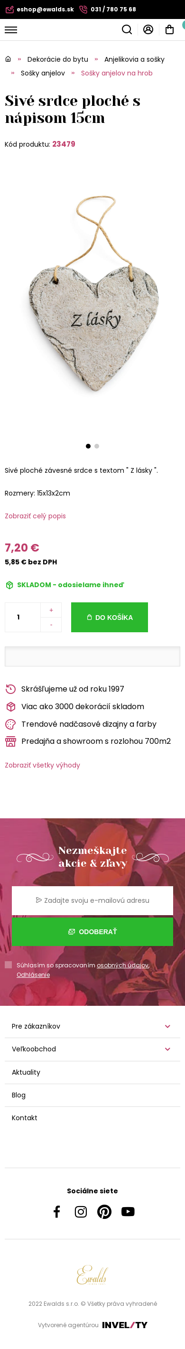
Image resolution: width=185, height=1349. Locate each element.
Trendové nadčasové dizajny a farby (81, 725)
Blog (19, 1095)
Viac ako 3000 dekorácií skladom (74, 707)
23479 (63, 144)
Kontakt (24, 1118)
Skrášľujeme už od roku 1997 (64, 689)
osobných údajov (122, 965)
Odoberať (92, 932)
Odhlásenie (33, 975)
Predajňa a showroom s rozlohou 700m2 (88, 742)
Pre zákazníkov (36, 1026)
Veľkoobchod (34, 1049)
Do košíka (114, 617)
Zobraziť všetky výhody (42, 765)
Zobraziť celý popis (35, 516)
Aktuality (26, 1072)
